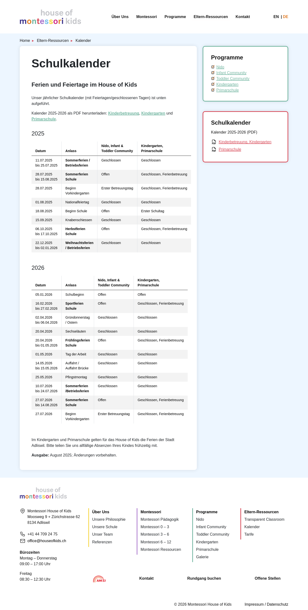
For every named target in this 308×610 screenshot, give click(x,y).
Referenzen (102, 534)
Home (25, 41)
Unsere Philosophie (109, 517)
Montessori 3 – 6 (155, 528)
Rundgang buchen (204, 566)
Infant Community (231, 73)
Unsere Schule (104, 522)
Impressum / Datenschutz (266, 592)
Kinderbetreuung (123, 113)
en (277, 17)
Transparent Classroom (264, 517)
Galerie (202, 546)
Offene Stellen (268, 566)
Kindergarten (153, 113)
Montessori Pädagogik (160, 517)
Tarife (249, 528)
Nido (220, 67)
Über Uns (119, 17)
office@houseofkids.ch (46, 541)
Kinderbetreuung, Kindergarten (245, 142)
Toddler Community (233, 79)
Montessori (146, 17)
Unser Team (102, 528)
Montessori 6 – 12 (156, 534)
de (285, 17)
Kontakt (243, 17)
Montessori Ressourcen (161, 540)
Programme (175, 17)
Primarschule (44, 119)
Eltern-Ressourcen (211, 17)
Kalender (252, 522)
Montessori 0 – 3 (155, 522)
